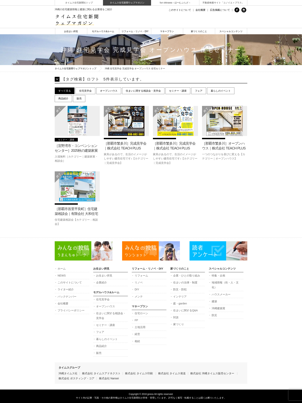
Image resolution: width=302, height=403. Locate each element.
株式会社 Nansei (109, 378)
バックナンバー (67, 296)
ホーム (62, 268)
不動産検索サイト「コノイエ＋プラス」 (223, 2)
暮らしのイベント (221, 90)
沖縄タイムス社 (68, 373)
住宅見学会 (85, 90)
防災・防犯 (180, 289)
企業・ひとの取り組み (186, 275)
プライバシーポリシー (71, 310)
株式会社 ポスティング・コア (76, 378)
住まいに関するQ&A (185, 310)
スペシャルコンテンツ (230, 31)
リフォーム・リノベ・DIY (135, 31)
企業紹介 (101, 282)
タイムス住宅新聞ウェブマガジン (127, 2)
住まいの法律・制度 (185, 282)
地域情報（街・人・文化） (225, 285)
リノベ (139, 282)
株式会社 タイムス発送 (172, 373)
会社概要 (200, 9)
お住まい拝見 (71, 31)
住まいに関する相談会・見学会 (143, 90)
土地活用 (140, 327)
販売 (79, 98)
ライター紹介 (66, 289)
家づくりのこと (199, 31)
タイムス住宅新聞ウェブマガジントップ (75, 68)
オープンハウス (108, 90)
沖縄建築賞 (218, 308)
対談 (176, 317)
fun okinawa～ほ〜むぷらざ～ (175, 2)
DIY (137, 289)
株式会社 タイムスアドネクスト (101, 373)
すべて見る (64, 90)
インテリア (180, 296)
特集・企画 (218, 275)
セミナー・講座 (178, 90)
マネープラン (167, 31)
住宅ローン (141, 313)
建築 (214, 301)
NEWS (62, 275)
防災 (214, 315)
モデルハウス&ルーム (103, 31)
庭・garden (180, 303)
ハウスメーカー (221, 294)
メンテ (139, 296)
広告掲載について (220, 9)
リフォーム (141, 275)
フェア (198, 90)
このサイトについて (180, 9)
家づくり (178, 324)
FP (136, 320)
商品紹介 (63, 98)
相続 (137, 341)
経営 (137, 334)
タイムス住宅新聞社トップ (79, 2)
